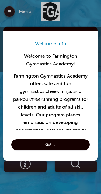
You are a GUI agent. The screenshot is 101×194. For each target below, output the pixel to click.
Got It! (50, 145)
